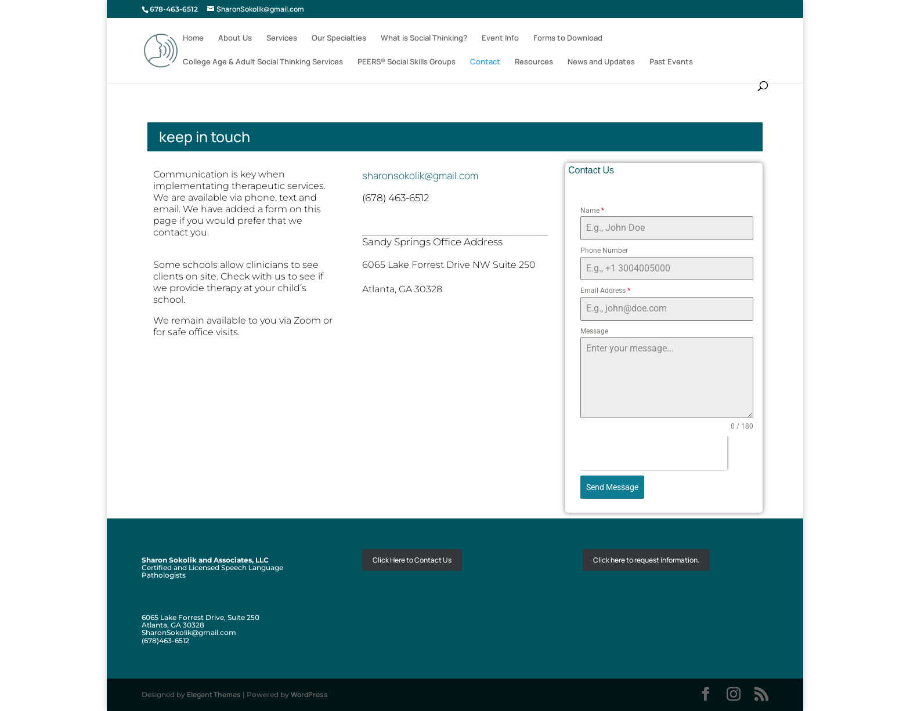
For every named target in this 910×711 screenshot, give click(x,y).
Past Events (671, 62)
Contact (485, 62)
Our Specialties (339, 38)
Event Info (500, 38)
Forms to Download (567, 38)
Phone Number (604, 250)
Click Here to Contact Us (412, 560)
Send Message (612, 487)
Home (193, 38)
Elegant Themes (214, 694)
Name (592, 210)
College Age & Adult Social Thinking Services (263, 62)
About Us (235, 38)
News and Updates (601, 62)
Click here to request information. (646, 560)
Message (594, 331)
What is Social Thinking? (424, 38)
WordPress (309, 694)
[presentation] (653, 453)
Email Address (605, 290)
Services (281, 38)
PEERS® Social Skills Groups (407, 62)
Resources (534, 62)
